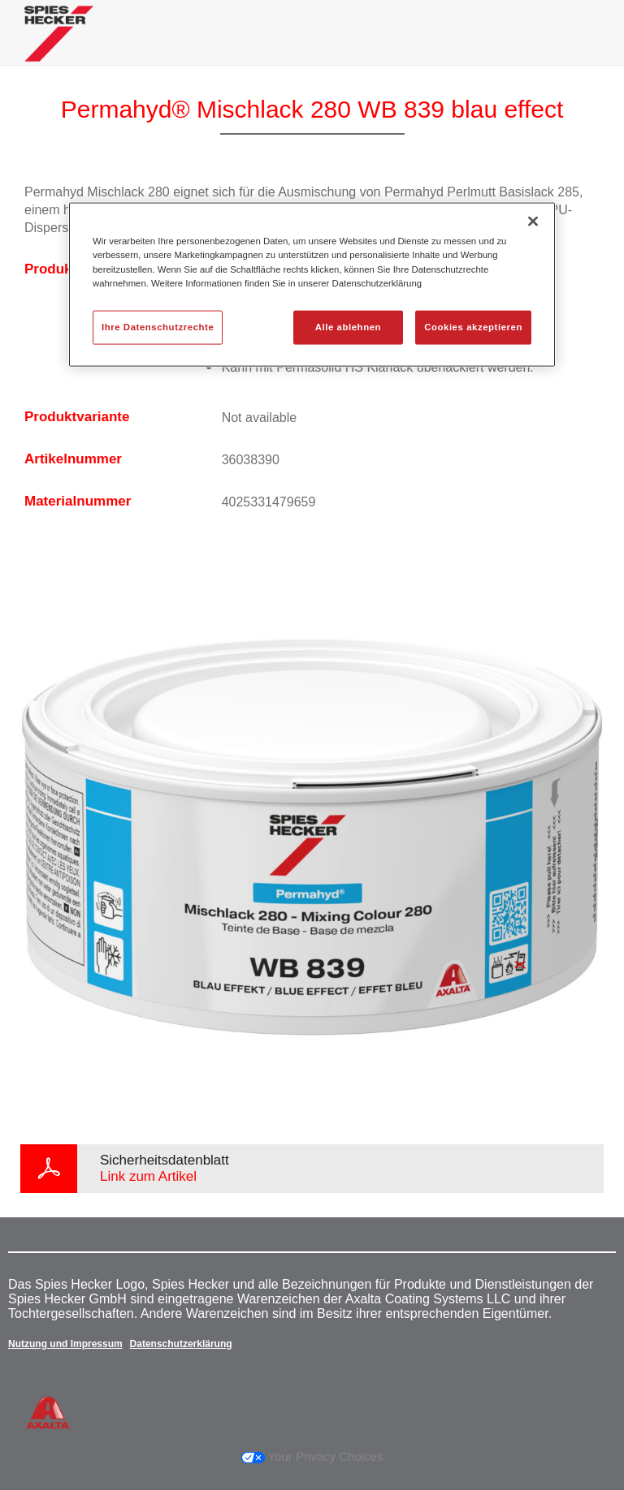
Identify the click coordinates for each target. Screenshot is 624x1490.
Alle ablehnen (348, 326)
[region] (312, 284)
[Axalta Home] (58, 46)
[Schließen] (533, 221)
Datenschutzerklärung (181, 1344)
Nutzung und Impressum (65, 1344)
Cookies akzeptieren (473, 326)
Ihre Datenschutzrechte (158, 326)
